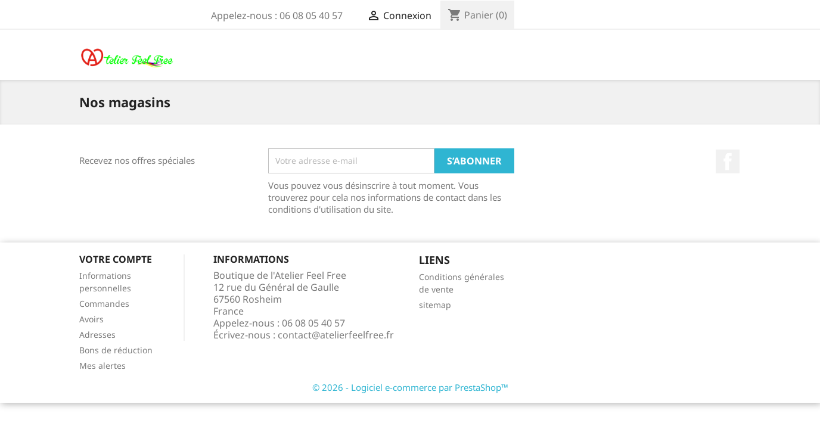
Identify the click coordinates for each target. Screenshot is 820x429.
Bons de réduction (116, 350)
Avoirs (91, 319)
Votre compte (115, 259)
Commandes (104, 303)
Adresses (97, 334)
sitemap (435, 304)
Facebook (728, 161)
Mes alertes (102, 365)
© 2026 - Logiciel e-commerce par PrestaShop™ (410, 387)
